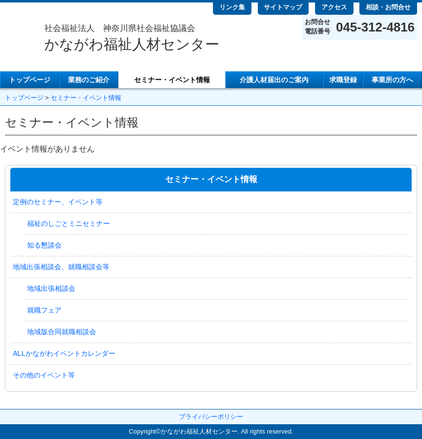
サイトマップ (283, 7)
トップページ (29, 80)
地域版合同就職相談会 (61, 332)
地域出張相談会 (51, 288)
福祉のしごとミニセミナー (68, 223)
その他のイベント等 (44, 375)
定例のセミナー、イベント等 (58, 202)
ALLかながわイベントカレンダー (64, 353)
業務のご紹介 (88, 80)
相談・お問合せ (388, 7)
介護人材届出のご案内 (274, 80)
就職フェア (44, 310)
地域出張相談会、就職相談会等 (61, 267)
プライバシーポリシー (211, 416)
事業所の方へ (392, 80)
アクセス (334, 7)
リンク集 (232, 7)
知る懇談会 (44, 245)
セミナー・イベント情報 (172, 80)
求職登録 (343, 80)
